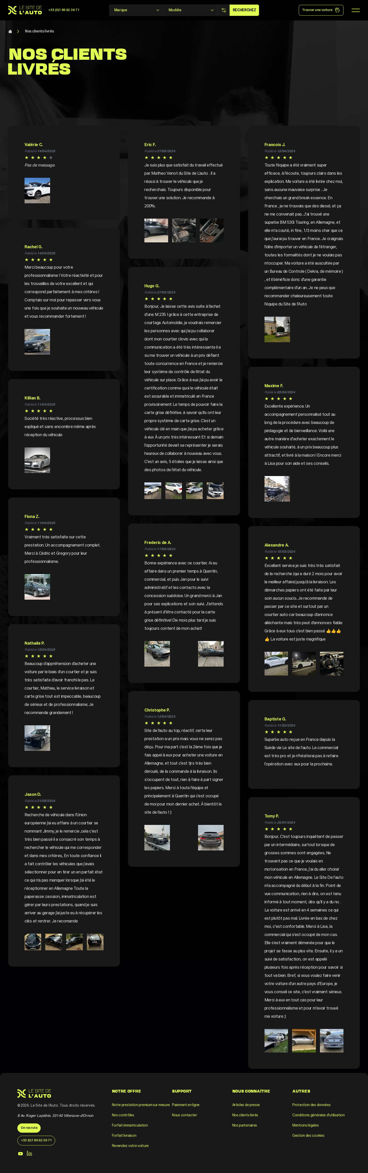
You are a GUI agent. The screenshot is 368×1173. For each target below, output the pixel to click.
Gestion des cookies (308, 1136)
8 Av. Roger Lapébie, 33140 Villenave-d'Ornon (55, 1116)
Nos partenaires (244, 1125)
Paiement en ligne (186, 1105)
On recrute (29, 1128)
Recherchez (244, 10)
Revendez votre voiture (130, 1146)
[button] (37, 190)
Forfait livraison (124, 1136)
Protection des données (311, 1105)
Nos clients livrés (39, 31)
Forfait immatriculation (130, 1125)
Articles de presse (246, 1105)
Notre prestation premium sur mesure (141, 1105)
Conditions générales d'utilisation (318, 1115)
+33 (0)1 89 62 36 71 (63, 10)
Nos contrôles (123, 1115)
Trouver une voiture (321, 10)
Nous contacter (184, 1115)
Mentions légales (305, 1125)
